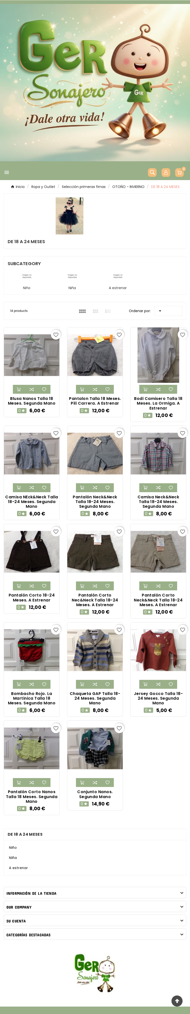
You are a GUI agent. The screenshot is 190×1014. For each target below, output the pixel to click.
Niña (72, 287)
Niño (26, 287)
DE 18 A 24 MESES (25, 834)
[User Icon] (166, 172)
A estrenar (118, 287)
